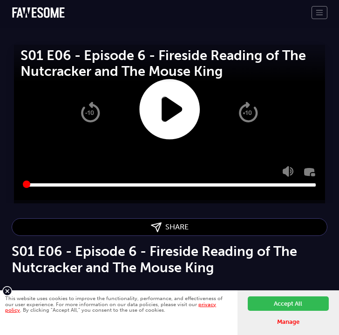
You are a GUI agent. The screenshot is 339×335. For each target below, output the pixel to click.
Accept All (288, 303)
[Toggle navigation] (319, 12)
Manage (288, 321)
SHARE (170, 227)
